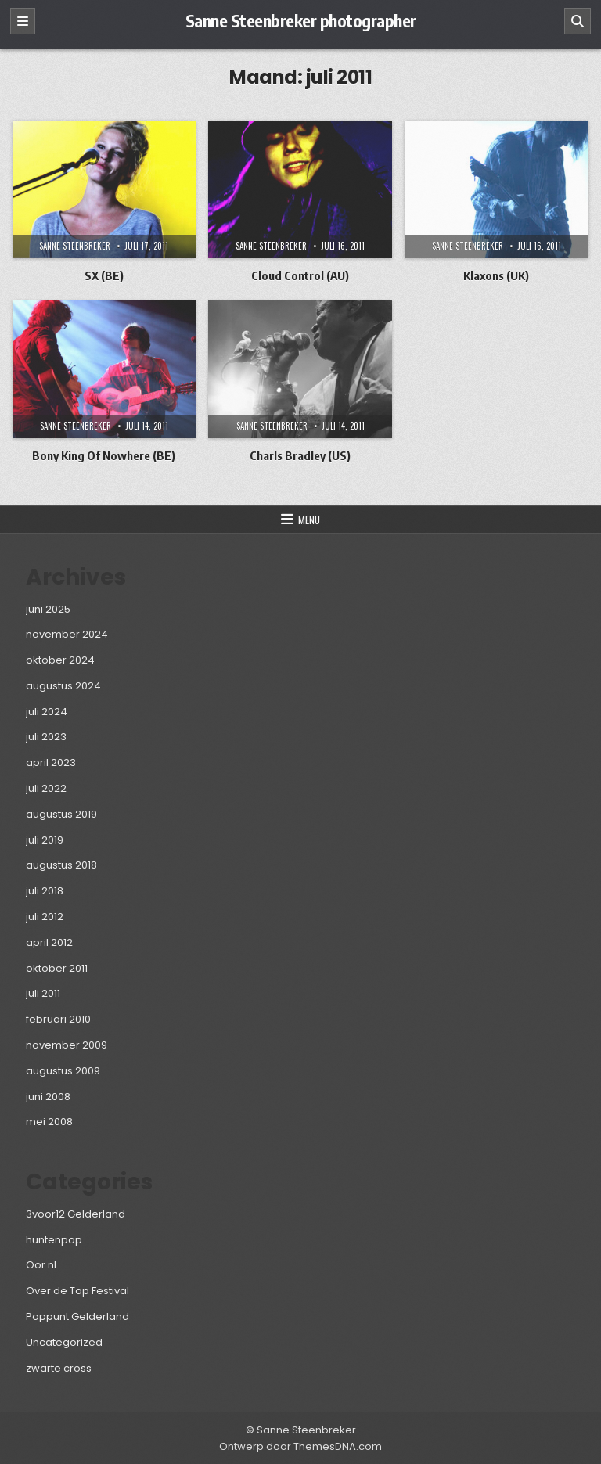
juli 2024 (46, 711)
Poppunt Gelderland (77, 1316)
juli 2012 (44, 916)
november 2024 (67, 634)
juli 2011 (43, 993)
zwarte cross (59, 1368)
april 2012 (49, 942)
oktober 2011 (57, 968)
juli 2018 (44, 890)
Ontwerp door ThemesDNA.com (300, 1446)
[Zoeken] (577, 21)
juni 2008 (48, 1096)
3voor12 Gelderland (75, 1214)
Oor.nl (41, 1264)
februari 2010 (58, 1019)
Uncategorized (64, 1342)
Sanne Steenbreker (74, 245)
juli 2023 (46, 736)
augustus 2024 (63, 685)
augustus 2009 (63, 1070)
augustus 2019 (61, 814)
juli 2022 (46, 788)
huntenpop (54, 1239)
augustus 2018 (61, 865)
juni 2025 (48, 609)
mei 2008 (49, 1121)
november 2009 (66, 1045)
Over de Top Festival (77, 1290)
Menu (309, 519)
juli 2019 (44, 840)
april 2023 (51, 762)
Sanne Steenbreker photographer (300, 20)
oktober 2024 (60, 660)
